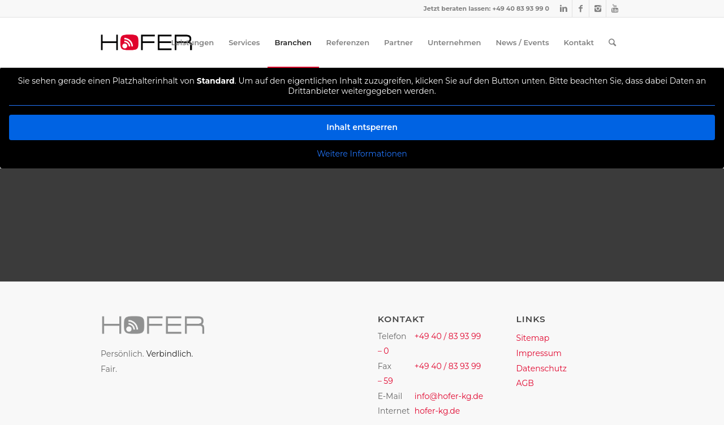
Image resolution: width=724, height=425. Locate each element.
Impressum (539, 353)
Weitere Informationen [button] (362, 154)
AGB (525, 383)
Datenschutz (541, 368)
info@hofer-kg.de (449, 396)
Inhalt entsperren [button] (362, 127)
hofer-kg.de (437, 411)
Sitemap (533, 338)
